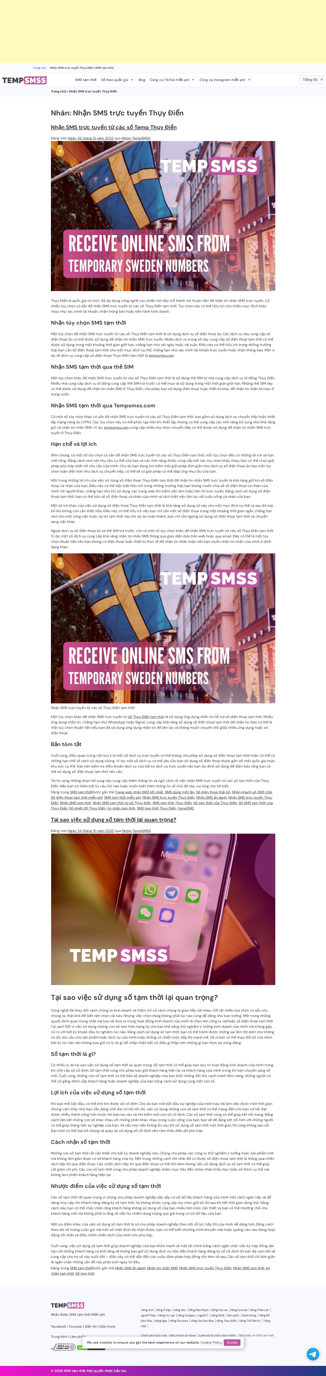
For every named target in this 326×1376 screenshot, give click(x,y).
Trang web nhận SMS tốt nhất (139, 792)
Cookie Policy (211, 1342)
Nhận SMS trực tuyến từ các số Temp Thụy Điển (114, 127)
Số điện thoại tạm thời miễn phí (77, 797)
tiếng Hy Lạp (166, 1315)
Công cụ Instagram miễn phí (225, 80)
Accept (232, 1342)
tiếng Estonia (238, 1310)
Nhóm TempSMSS (136, 138)
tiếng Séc (180, 1310)
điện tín (91, 1326)
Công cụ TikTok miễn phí (172, 80)
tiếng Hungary (186, 1315)
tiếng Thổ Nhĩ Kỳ (249, 1321)
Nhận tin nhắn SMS (162, 1268)
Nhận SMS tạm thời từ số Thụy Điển (122, 803)
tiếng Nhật (218, 1315)
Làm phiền (78, 1336)
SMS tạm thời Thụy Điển (172, 803)
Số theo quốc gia (117, 80)
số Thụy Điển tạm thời (146, 716)
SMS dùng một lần (180, 792)
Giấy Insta (107, 1326)
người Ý (203, 1315)
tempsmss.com (161, 355)
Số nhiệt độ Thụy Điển (87, 808)
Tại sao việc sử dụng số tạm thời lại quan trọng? (113, 819)
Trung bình (59, 1336)
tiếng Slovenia (179, 1321)
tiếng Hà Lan (219, 1310)
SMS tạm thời (85, 80)
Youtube (75, 1326)
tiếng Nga (161, 1321)
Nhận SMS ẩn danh (211, 797)
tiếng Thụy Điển (227, 1321)
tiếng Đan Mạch (198, 1310)
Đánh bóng (249, 1315)
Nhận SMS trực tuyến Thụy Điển (168, 797)
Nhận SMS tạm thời (75, 803)
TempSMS (186, 808)
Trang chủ (39, 68)
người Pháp (148, 1315)
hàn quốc (233, 1315)
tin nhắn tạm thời (121, 808)
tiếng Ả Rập (163, 1310)
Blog (141, 80)
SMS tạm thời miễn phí (122, 797)
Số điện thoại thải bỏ (213, 792)
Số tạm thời (84, 1273)
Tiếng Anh (147, 1310)
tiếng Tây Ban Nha (202, 1321)
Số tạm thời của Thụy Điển (215, 803)
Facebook (58, 1326)
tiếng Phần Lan (259, 1310)
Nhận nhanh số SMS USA (252, 792)
